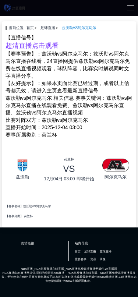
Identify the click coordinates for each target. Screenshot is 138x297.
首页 (30, 28)
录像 (103, 259)
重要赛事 (80, 259)
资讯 (93, 259)
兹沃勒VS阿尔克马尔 (79, 28)
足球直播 (47, 28)
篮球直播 (106, 251)
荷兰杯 (28, 216)
